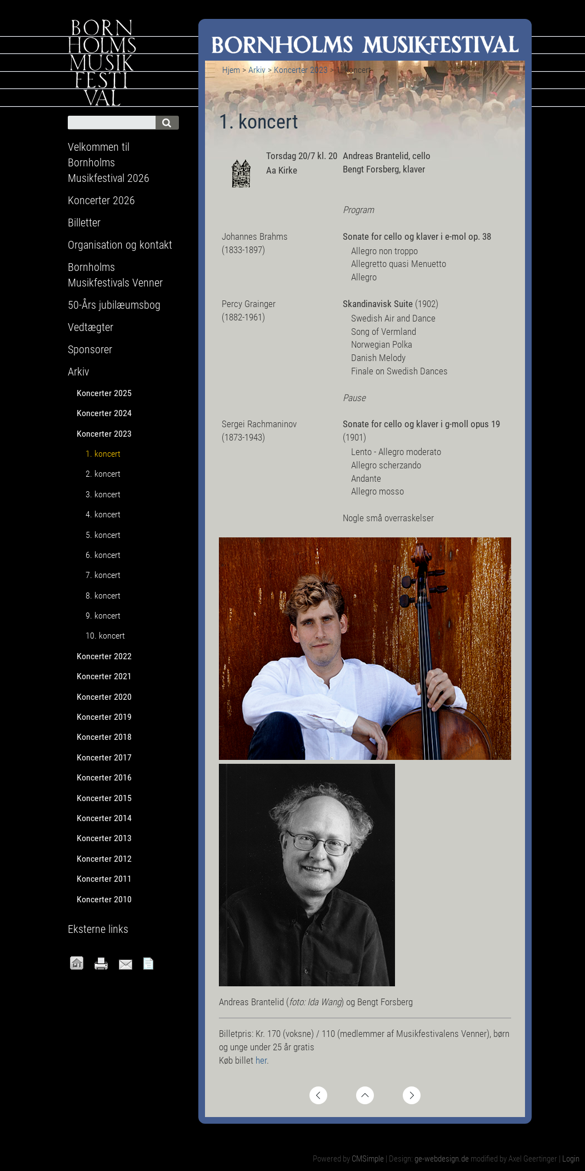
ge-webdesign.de (441, 1159)
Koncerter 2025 (104, 393)
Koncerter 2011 (104, 878)
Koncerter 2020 (104, 696)
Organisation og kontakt (120, 244)
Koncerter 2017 (104, 757)
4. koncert (103, 514)
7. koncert (103, 575)
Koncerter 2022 (104, 656)
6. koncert (103, 555)
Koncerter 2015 (104, 798)
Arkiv (257, 70)
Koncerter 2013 (104, 838)
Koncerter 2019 (104, 717)
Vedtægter (90, 327)
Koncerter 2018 (104, 737)
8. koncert (103, 595)
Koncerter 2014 (104, 818)
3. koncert (103, 494)
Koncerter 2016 (104, 777)
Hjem (231, 70)
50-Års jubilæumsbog (114, 305)
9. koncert (103, 615)
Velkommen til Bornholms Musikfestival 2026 (108, 162)
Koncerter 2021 (104, 676)
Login (570, 1159)
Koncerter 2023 (301, 70)
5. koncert (103, 535)
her (261, 1060)
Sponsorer (90, 349)
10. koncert (105, 635)
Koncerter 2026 (101, 200)
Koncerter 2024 (104, 413)
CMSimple (368, 1159)
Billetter (84, 222)
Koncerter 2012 (104, 858)
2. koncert (103, 473)
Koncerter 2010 (104, 899)
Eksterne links (98, 929)
